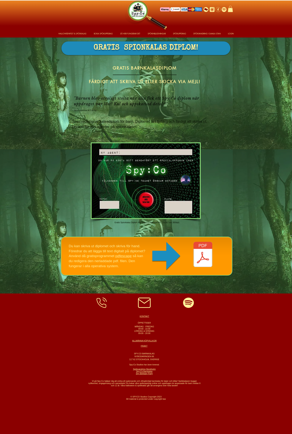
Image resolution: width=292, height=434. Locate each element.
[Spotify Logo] (224, 9)
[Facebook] (218, 9)
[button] (230, 9)
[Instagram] (212, 9)
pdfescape (123, 256)
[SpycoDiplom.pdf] (203, 255)
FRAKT (144, 346)
